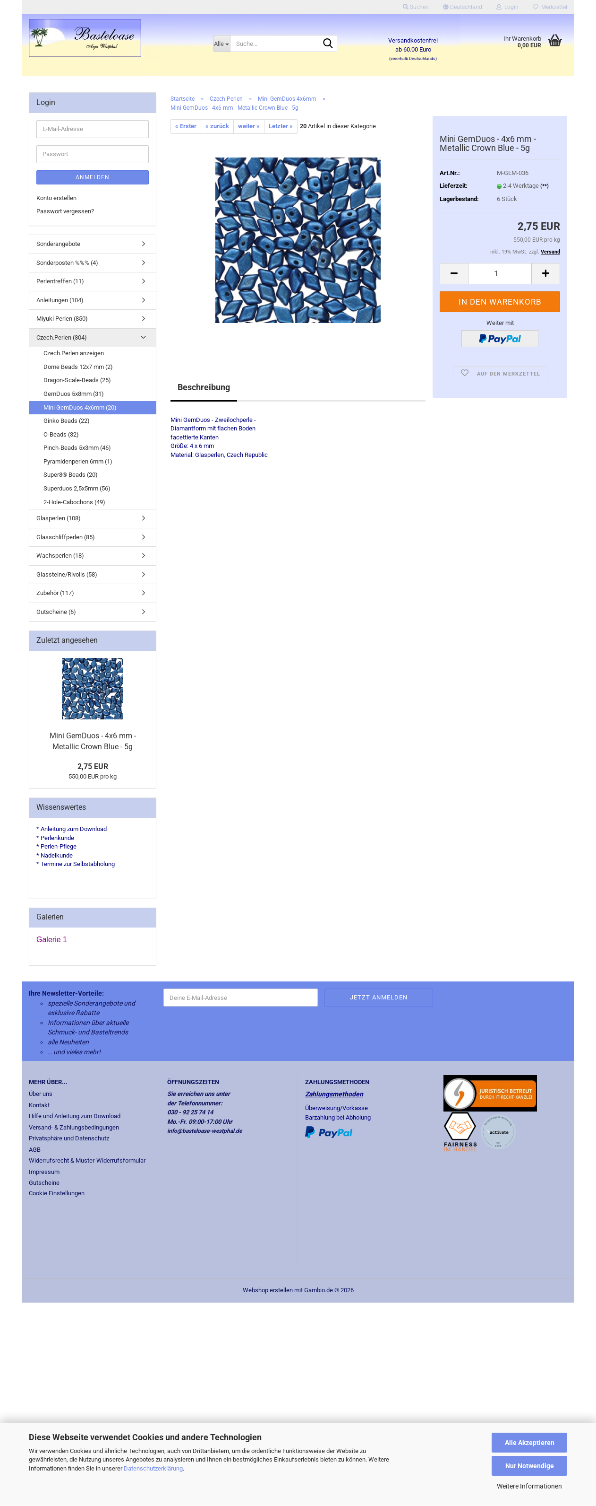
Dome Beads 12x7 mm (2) (78, 366)
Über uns (40, 1093)
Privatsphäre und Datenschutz (69, 1138)
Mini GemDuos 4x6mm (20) (80, 407)
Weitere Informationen (529, 1486)
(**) (544, 186)
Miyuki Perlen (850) (62, 318)
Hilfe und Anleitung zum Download (74, 1116)
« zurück (217, 126)
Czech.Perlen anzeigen (73, 353)
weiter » (249, 126)
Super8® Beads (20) (70, 474)
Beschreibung (204, 387)
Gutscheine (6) (56, 611)
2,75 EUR (92, 766)
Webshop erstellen (268, 1290)
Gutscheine (44, 1182)
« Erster (185, 126)
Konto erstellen (56, 197)
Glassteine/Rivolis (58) (66, 574)
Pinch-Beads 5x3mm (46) (77, 447)
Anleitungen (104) (60, 300)
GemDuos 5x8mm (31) (73, 393)
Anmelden (93, 177)
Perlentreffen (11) (60, 281)
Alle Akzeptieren (529, 1442)
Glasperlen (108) (58, 518)
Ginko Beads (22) (66, 420)
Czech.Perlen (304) (61, 337)
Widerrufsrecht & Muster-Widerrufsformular (87, 1160)
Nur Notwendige (529, 1466)
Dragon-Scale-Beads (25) (77, 380)
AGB (35, 1149)
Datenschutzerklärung (153, 1468)
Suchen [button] (416, 7)
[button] (462, 7)
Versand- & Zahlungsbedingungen (74, 1127)
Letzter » (281, 126)
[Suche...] (221, 43)
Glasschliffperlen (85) (65, 537)
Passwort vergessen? (65, 211)
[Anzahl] (500, 273)
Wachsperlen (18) (60, 555)
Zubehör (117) (55, 592)
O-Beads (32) (61, 434)
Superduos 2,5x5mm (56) (77, 488)
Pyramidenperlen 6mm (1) (77, 461)
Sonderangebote (58, 243)
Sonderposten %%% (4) (67, 262)
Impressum (44, 1171)
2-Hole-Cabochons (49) (74, 502)
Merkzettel (550, 7)
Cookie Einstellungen (57, 1193)
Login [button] (507, 7)
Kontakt (39, 1105)
